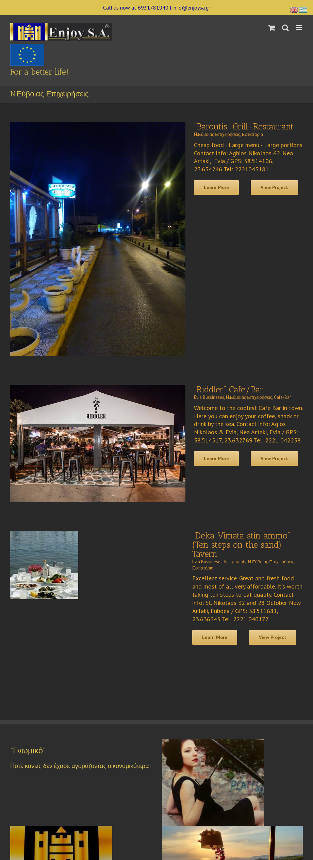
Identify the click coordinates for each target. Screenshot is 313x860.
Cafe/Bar (282, 397)
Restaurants (235, 562)
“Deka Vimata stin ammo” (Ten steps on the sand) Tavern (241, 544)
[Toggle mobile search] (285, 27)
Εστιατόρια (252, 134)
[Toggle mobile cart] (271, 27)
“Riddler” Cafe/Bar (229, 389)
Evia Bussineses (209, 397)
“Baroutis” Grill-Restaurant (244, 126)
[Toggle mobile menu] (299, 27)
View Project (274, 187)
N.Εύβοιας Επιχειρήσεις (217, 134)
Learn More (216, 187)
